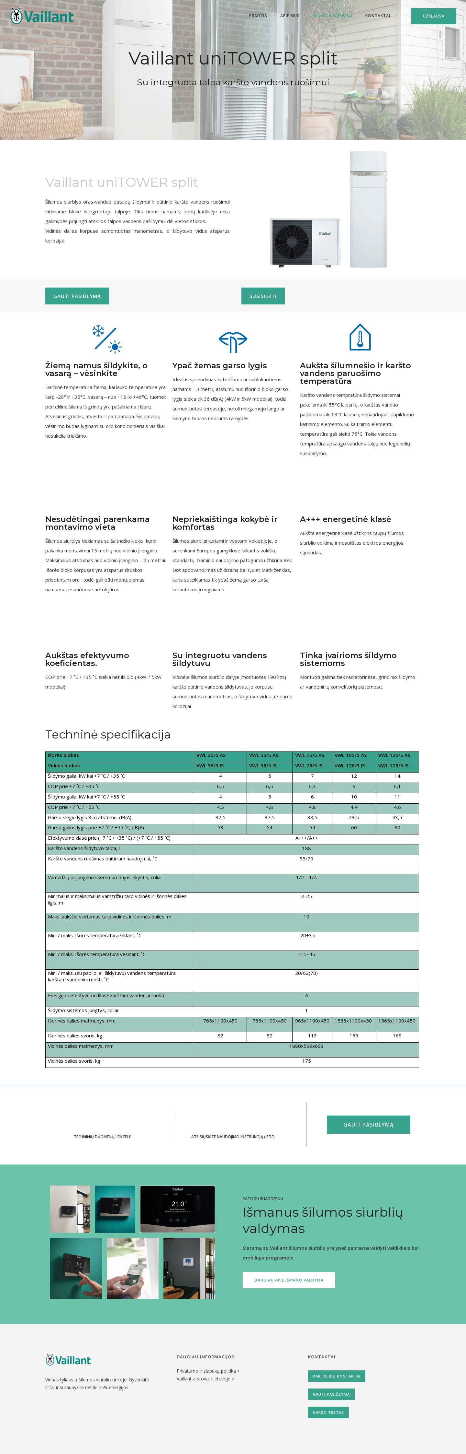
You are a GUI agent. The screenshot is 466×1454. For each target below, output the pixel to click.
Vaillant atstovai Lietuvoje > (205, 1379)
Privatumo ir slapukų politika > (208, 1371)
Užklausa (434, 16)
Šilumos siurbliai (332, 15)
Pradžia (258, 15)
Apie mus (290, 15)
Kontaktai (377, 15)
